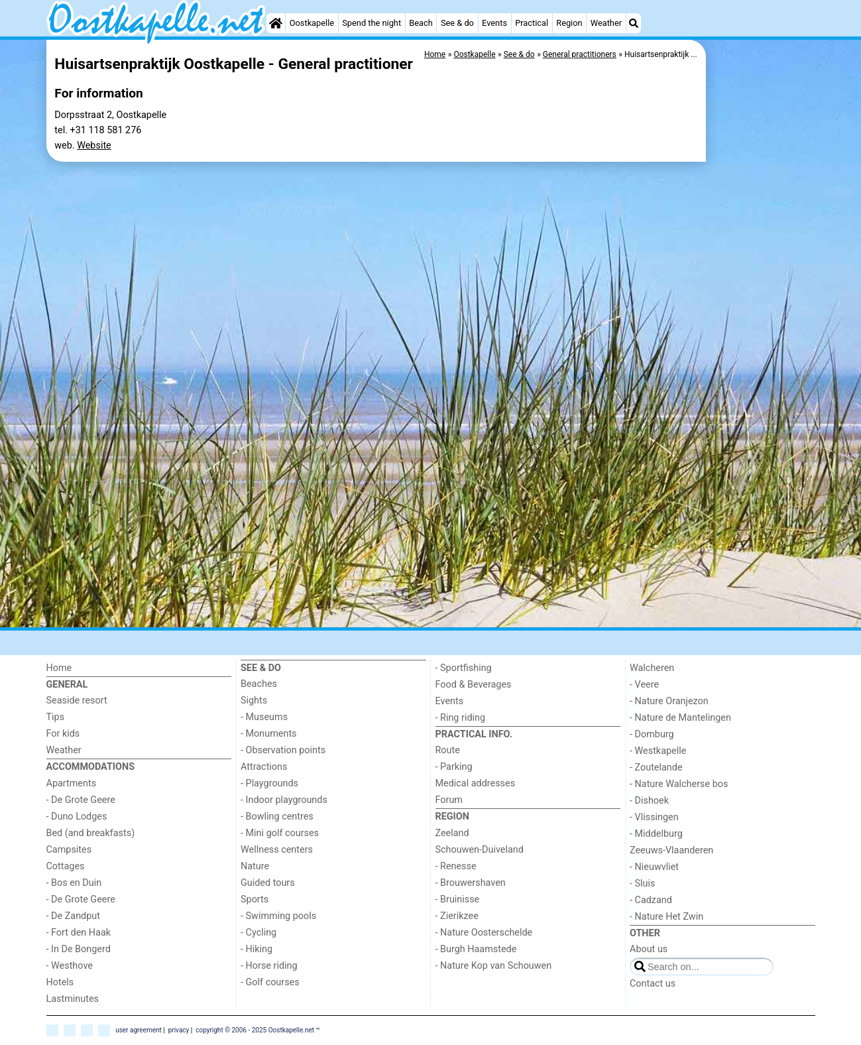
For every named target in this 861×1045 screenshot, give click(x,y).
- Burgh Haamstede (476, 949)
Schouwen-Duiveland (479, 849)
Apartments (71, 783)
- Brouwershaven (470, 883)
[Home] (275, 23)
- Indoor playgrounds (284, 800)
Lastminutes (72, 999)
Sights (254, 700)
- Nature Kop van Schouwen (493, 965)
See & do (457, 23)
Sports (254, 899)
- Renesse (456, 866)
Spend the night (371, 23)
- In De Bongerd (78, 949)
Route (447, 750)
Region (569, 23)
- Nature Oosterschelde (484, 932)
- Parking (454, 766)
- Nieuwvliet (654, 867)
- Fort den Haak (78, 932)
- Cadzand (651, 900)
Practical (531, 23)
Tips (55, 717)
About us (648, 949)
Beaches (259, 684)
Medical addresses (475, 783)
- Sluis (642, 883)
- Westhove (69, 965)
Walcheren (652, 668)
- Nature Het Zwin (666, 916)
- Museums (264, 717)
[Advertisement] (762, 239)
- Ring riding (460, 717)
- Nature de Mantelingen (680, 717)
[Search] (633, 23)
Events (494, 23)
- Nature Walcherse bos (679, 784)
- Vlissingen (654, 817)
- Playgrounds (269, 783)
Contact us (652, 983)
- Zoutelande (656, 767)
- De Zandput (73, 916)
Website (94, 145)
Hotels (60, 982)
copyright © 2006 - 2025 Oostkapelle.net (255, 1030)
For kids (63, 733)
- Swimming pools (278, 916)
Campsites (69, 849)
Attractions (264, 766)
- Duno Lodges (76, 816)
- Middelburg (656, 833)
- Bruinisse (457, 899)
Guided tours (268, 883)
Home (59, 668)
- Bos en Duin (74, 883)
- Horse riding (269, 965)
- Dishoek (649, 800)
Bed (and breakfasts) (90, 833)
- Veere (644, 684)
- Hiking (256, 949)
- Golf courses (270, 982)
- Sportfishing (463, 668)
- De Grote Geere (80, 800)
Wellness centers (277, 849)
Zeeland (452, 833)
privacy (179, 1030)
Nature (255, 866)
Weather (606, 23)
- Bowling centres (277, 816)
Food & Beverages (473, 684)
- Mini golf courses (280, 833)
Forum (449, 800)
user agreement (138, 1030)
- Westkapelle (658, 751)
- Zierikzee (457, 916)
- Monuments (269, 733)
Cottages (65, 866)
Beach (420, 23)
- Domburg (652, 734)
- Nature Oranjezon (669, 701)
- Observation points (283, 750)
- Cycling (258, 932)
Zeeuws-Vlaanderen (671, 850)
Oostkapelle (312, 23)
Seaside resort (76, 700)
